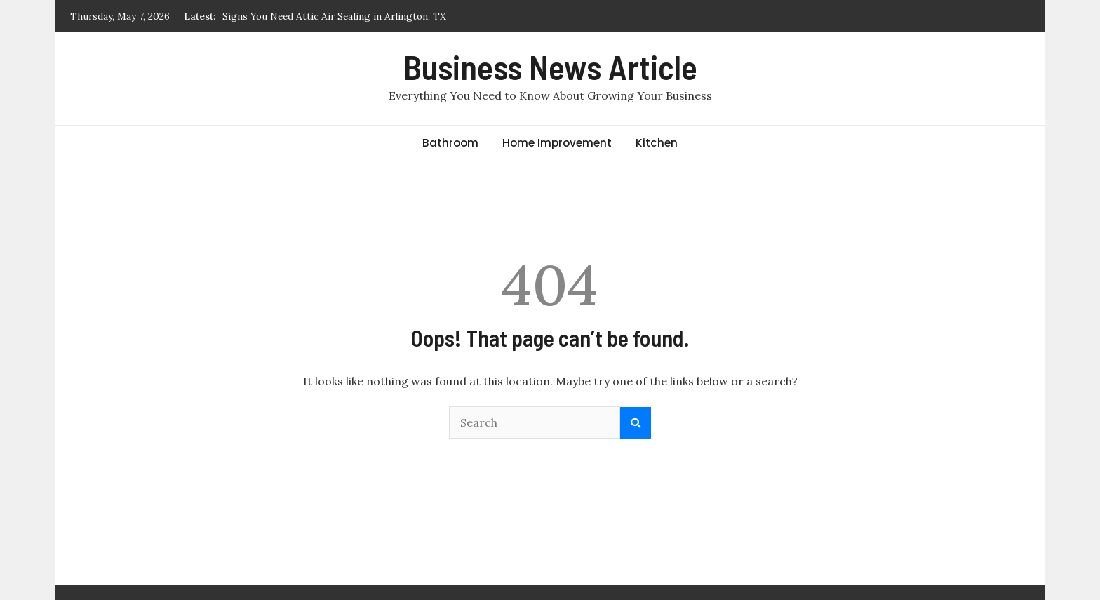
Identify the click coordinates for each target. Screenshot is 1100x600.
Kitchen (657, 142)
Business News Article (550, 66)
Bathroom (450, 142)
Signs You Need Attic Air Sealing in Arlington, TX (334, 16)
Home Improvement (557, 142)
